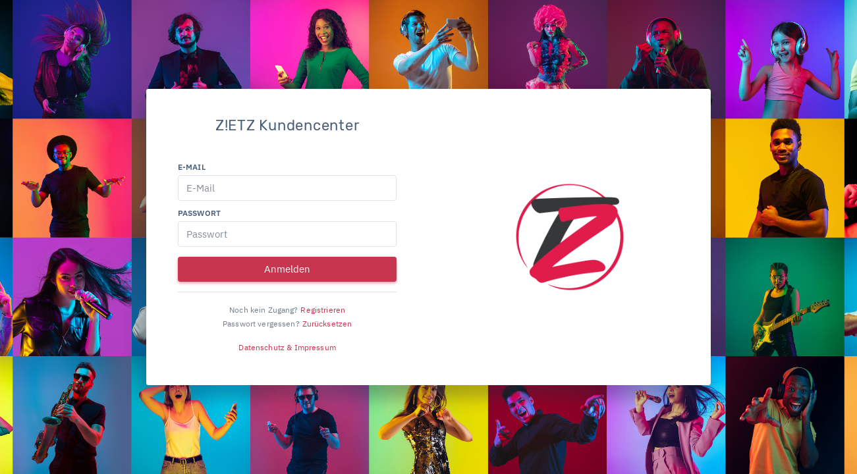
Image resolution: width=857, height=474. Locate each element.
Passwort (199, 213)
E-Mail (192, 167)
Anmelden (287, 269)
